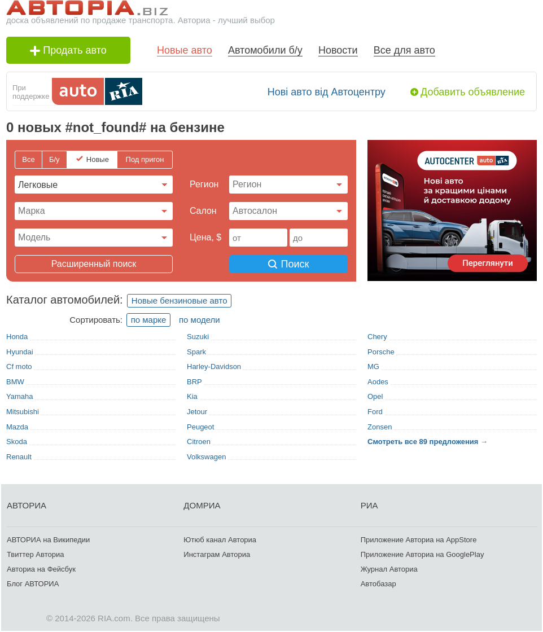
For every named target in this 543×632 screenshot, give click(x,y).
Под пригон (145, 159)
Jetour (197, 411)
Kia (192, 396)
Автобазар (378, 584)
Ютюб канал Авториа (219, 540)
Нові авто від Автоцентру (327, 92)
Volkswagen (206, 457)
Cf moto (19, 366)
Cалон (203, 211)
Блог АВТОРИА (33, 584)
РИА (369, 505)
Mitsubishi (22, 411)
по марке (149, 319)
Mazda (17, 427)
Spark (196, 352)
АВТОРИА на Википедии (48, 540)
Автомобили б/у (265, 50)
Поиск (288, 264)
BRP (194, 382)
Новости (338, 50)
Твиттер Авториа (35, 554)
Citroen (199, 441)
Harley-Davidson (214, 366)
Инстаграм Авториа (216, 554)
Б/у (54, 159)
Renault (19, 457)
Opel (375, 396)
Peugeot (200, 427)
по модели (199, 319)
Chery (377, 336)
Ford (375, 411)
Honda (17, 336)
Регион (204, 184)
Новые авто (184, 50)
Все (28, 159)
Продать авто (68, 50)
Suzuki (198, 336)
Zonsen (379, 427)
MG (373, 366)
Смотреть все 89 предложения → (427, 441)
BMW (15, 382)
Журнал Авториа (389, 569)
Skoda (16, 441)
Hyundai (19, 352)
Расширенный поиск (94, 264)
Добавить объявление (473, 92)
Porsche (381, 352)
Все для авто (404, 50)
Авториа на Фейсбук (41, 569)
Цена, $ (205, 237)
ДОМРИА (201, 505)
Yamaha (19, 396)
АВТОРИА (26, 505)
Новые (97, 159)
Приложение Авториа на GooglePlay (422, 554)
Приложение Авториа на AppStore (419, 540)
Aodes (377, 382)
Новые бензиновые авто (179, 300)
